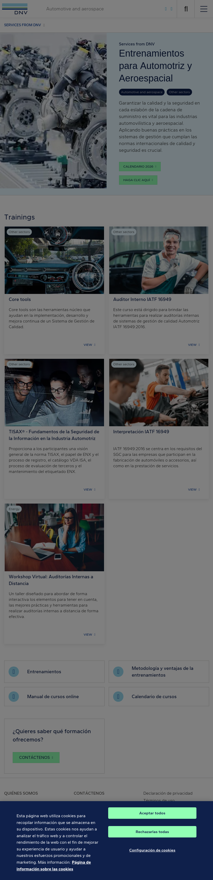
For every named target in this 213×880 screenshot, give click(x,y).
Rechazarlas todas (152, 836)
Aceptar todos (152, 817)
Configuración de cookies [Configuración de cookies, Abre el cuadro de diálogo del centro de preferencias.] (152, 854)
